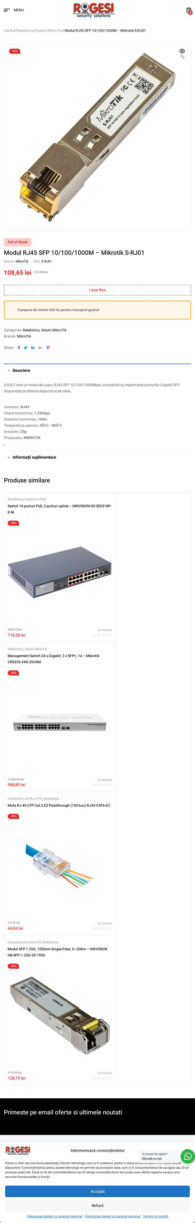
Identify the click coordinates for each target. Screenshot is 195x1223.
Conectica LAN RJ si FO (25, 630)
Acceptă (98, 1191)
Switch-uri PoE (35, 499)
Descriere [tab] (21, 370)
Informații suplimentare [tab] (34, 457)
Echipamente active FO (118, 630)
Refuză (97, 1205)
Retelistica (24, 30)
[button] (182, 54)
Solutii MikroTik (49, 30)
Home (8, 30)
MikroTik (22, 261)
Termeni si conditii (155, 1216)
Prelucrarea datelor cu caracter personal (54, 1216)
